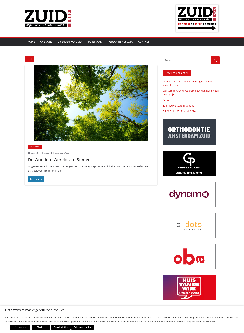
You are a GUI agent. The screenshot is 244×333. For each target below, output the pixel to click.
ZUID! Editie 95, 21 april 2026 (179, 111)
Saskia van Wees (61, 152)
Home (31, 41)
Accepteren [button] (20, 327)
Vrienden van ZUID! (70, 41)
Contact (143, 41)
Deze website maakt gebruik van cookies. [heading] (35, 310)
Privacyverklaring (82, 327)
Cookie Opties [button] (61, 327)
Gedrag (167, 100)
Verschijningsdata (120, 41)
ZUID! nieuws (35, 147)
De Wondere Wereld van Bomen (59, 159)
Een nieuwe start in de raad (178, 105)
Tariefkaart (95, 41)
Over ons (46, 41)
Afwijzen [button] (41, 327)
